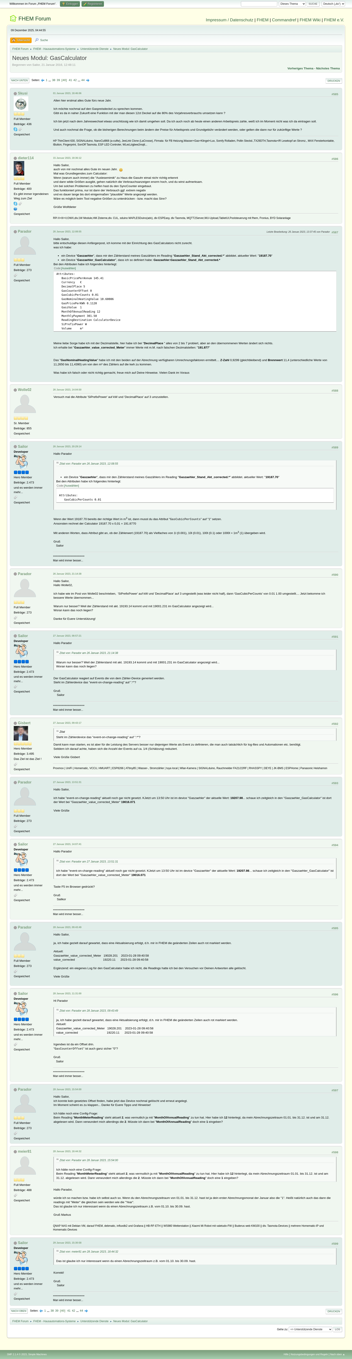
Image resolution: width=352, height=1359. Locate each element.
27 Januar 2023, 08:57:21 (67, 635)
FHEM (262, 20)
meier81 (24, 1151)
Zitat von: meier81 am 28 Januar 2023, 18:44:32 (88, 1251)
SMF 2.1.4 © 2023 (17, 1354)
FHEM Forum (34, 18)
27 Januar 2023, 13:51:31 (67, 782)
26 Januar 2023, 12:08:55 (67, 231)
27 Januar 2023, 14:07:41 (67, 844)
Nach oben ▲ (337, 1354)
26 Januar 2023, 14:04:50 (67, 389)
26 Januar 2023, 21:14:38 (67, 573)
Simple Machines (37, 1354)
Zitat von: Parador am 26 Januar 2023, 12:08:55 (88, 463)
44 (83, 80)
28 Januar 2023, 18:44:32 (67, 1151)
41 (70, 80)
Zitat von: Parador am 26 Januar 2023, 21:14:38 (88, 653)
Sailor (23, 446)
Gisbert (24, 723)
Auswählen (68, 268)
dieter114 (26, 158)
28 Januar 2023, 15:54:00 (67, 1089)
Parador (24, 231)
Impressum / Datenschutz (229, 20)
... (50, 80)
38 (53, 80)
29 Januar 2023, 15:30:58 (67, 1242)
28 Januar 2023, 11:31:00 (67, 993)
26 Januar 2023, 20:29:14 (67, 446)
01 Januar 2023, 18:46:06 (67, 93)
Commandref (284, 20)
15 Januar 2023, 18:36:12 (67, 158)
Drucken (334, 80)
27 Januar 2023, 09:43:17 (67, 722)
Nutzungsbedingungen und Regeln (309, 1354)
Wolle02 (24, 390)
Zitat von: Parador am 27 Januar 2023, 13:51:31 (88, 861)
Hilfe (286, 1354)
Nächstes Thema (328, 68)
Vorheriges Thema (300, 68)
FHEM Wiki (310, 20)
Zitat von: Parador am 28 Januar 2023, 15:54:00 (88, 1160)
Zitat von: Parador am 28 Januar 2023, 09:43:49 (88, 1010)
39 (58, 80)
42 (75, 80)
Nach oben (18, 1311)
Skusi (23, 93)
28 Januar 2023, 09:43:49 (67, 927)
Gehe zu (282, 1329)
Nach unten (19, 80)
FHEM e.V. (334, 20)
